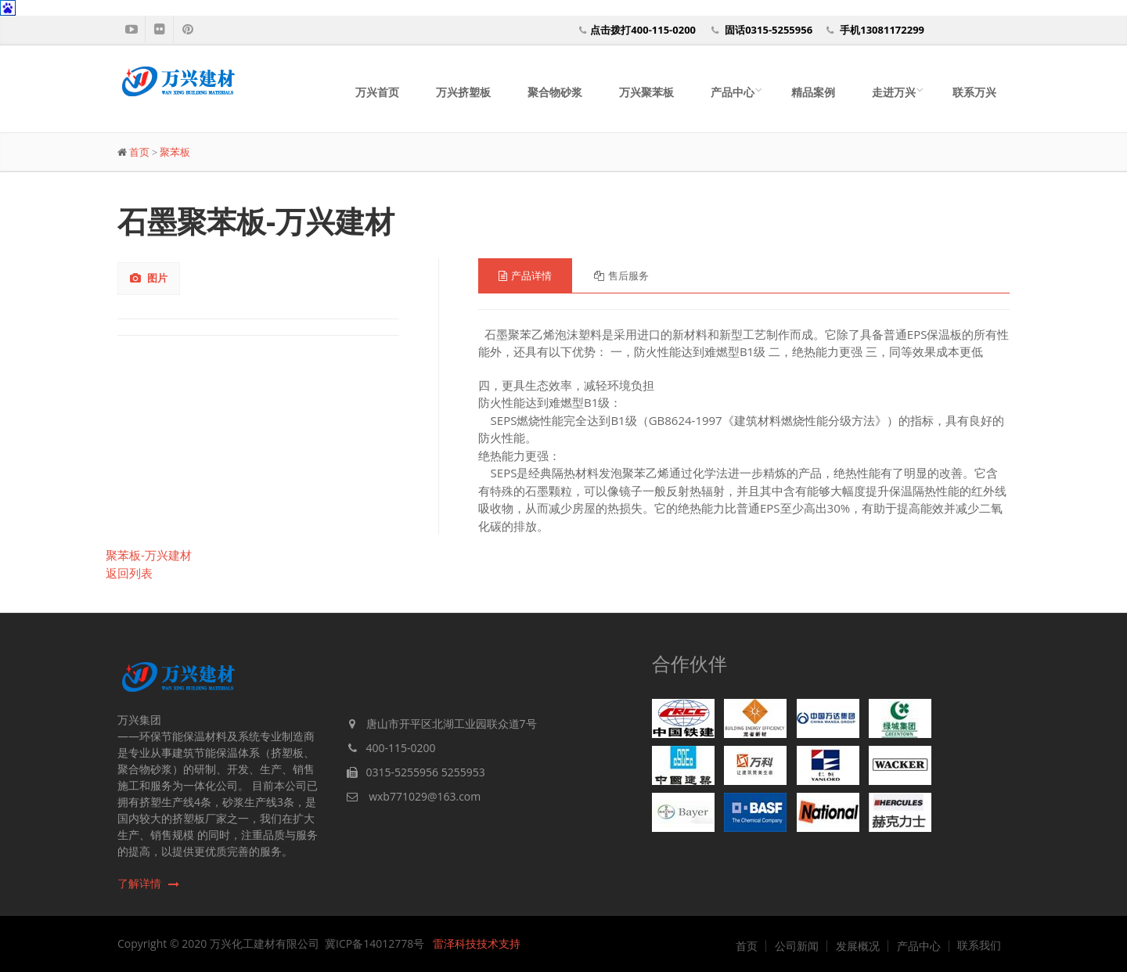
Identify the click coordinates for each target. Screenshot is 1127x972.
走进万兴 (894, 92)
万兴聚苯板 (646, 92)
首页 (139, 152)
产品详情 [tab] (525, 275)
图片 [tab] (148, 278)
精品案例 (813, 92)
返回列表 (129, 573)
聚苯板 (175, 152)
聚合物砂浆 (554, 92)
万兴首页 (377, 92)
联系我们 (979, 945)
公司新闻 (797, 946)
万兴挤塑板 (463, 92)
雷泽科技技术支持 (476, 943)
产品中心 (732, 92)
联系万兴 (974, 92)
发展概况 (858, 946)
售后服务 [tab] (621, 275)
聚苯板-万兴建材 (149, 555)
